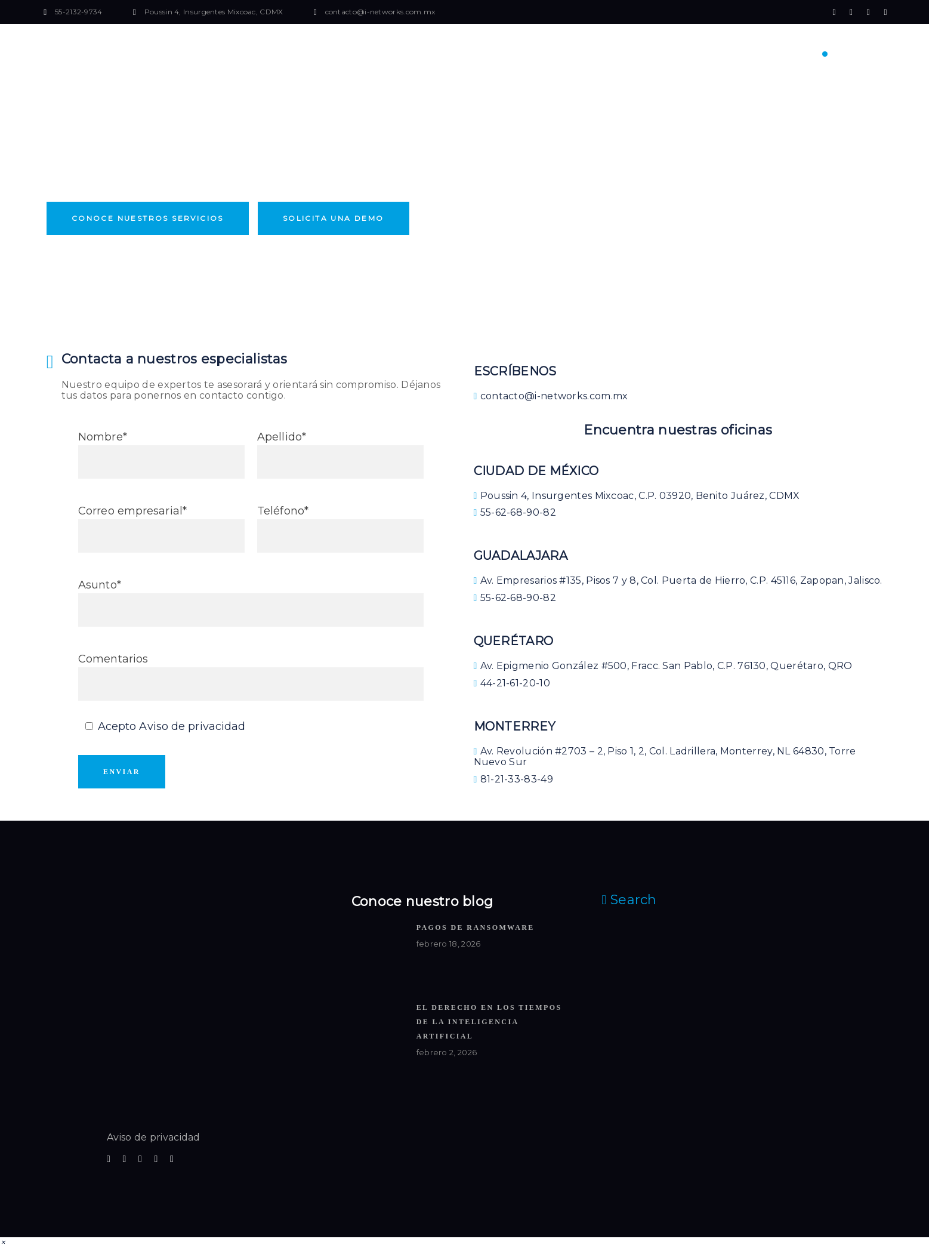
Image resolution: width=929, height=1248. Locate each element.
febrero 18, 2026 (448, 943)
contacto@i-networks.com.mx (380, 11)
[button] (2, 1242)
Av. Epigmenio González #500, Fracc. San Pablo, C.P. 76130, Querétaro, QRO (663, 665)
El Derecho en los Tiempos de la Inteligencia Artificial (489, 1021)
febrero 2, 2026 (446, 1052)
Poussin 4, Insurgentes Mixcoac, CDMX (213, 11)
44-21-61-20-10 (512, 683)
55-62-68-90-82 (515, 512)
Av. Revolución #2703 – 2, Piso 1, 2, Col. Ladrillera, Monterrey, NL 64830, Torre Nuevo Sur (665, 756)
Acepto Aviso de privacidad (172, 726)
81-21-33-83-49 (513, 779)
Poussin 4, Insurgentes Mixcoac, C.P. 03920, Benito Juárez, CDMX (637, 495)
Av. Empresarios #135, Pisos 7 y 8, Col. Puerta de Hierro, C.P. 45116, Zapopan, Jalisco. (678, 580)
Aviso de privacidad (153, 1137)
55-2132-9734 (79, 11)
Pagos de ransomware (475, 927)
